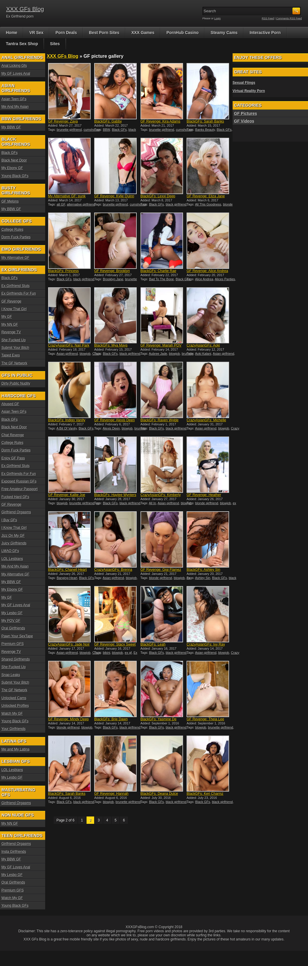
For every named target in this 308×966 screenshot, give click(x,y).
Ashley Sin (202, 578)
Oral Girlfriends (13, 628)
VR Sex (36, 32)
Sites (55, 43)
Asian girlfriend (67, 353)
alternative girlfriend (81, 204)
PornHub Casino (182, 32)
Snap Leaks (10, 675)
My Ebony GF (12, 168)
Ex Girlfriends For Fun (18, 293)
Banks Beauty (205, 129)
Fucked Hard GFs (15, 497)
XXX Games (143, 32)
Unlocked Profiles (15, 706)
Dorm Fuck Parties (16, 237)
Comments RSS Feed (289, 18)
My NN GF (9, 324)
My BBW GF (11, 127)
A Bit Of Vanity (67, 428)
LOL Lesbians (12, 559)
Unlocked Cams (13, 698)
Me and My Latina (15, 749)
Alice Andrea (204, 279)
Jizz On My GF (13, 536)
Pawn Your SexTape (17, 636)
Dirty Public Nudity (15, 383)
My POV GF (11, 621)
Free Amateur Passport (19, 489)
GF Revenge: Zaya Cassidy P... (63, 123)
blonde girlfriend (206, 503)
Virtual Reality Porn (249, 91)
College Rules (12, 230)
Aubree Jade (158, 353)
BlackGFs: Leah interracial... (153, 646)
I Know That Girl (14, 309)
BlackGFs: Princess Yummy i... (63, 273)
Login (217, 18)
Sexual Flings (244, 83)
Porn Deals (66, 32)
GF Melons (10, 201)
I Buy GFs (9, 520)
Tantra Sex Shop (22, 43)
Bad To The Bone (161, 279)
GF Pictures (245, 113)
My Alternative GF (15, 258)
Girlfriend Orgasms (16, 512)
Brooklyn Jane (113, 279)
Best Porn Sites (104, 32)
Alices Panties (225, 279)
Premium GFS (12, 644)
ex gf (128, 652)
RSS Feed (268, 18)
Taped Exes (10, 355)
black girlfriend (176, 204)
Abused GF (10, 404)
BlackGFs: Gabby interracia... (108, 123)
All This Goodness (208, 204)
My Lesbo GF (12, 613)
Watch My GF (12, 714)
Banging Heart (67, 578)
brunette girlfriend (69, 129)
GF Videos (244, 121)
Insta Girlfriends (13, 852)
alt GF (61, 204)
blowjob (84, 353)
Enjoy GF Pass (13, 458)
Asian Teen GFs (13, 99)
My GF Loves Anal (15, 74)
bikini (106, 652)
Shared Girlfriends (15, 659)
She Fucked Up (13, 340)
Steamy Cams (224, 32)
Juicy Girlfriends (13, 543)
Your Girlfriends (13, 729)
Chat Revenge (12, 435)
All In (152, 503)
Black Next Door (14, 160)
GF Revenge (11, 301)
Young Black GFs (14, 176)
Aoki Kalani (203, 353)
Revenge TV (11, 332)
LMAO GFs (10, 551)
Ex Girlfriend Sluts (15, 286)
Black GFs (119, 129)
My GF (6, 317)
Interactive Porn (265, 32)
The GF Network (14, 363)
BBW (106, 129)
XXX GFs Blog (25, 9)
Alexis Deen (111, 428)
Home (11, 32)
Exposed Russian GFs (18, 481)
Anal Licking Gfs (14, 66)
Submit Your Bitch (15, 348)
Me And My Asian (15, 107)
